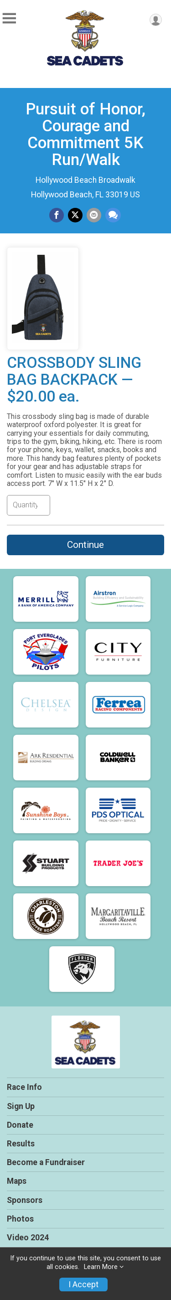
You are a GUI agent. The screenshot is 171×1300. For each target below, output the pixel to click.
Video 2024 (28, 1237)
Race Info (24, 1087)
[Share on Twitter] (75, 215)
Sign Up (21, 1106)
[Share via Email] (94, 215)
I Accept (83, 1284)
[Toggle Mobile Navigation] (9, 18)
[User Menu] (156, 20)
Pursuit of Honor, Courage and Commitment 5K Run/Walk (85, 134)
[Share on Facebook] (56, 215)
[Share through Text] (113, 215)
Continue (85, 544)
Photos (20, 1218)
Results (21, 1143)
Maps (16, 1181)
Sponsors (24, 1200)
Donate (20, 1125)
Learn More (101, 1267)
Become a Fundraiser (46, 1162)
